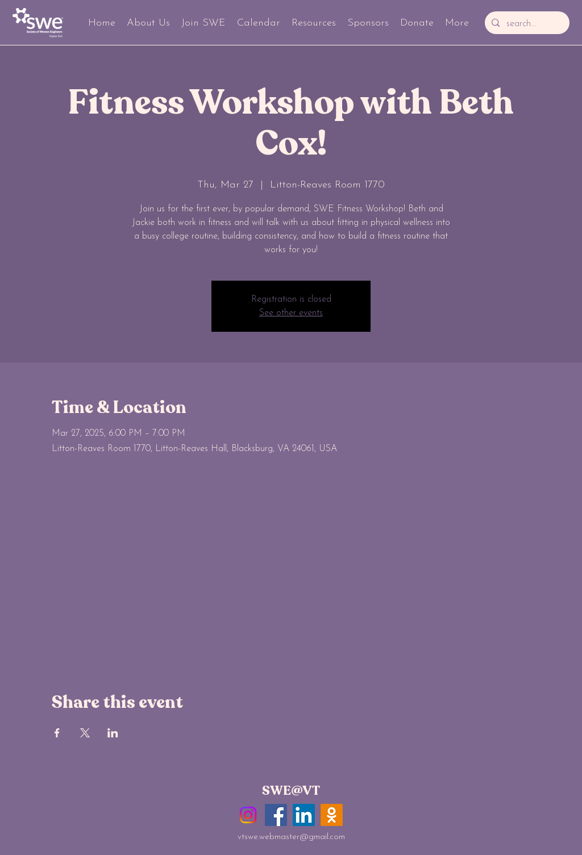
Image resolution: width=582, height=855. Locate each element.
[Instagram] (248, 815)
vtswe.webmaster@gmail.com (291, 837)
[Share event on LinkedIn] (112, 732)
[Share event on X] (85, 732)
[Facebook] (276, 815)
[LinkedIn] (304, 815)
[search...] (526, 24)
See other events (291, 313)
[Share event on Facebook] (57, 732)
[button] (148, 22)
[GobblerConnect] (332, 815)
